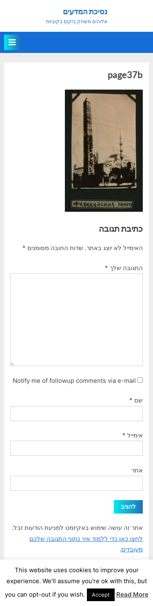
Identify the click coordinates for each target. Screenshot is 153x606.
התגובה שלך (124, 268)
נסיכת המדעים (85, 11)
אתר (137, 470)
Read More (132, 594)
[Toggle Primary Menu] (12, 42)
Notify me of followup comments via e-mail (74, 380)
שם (136, 400)
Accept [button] (101, 594)
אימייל (132, 435)
